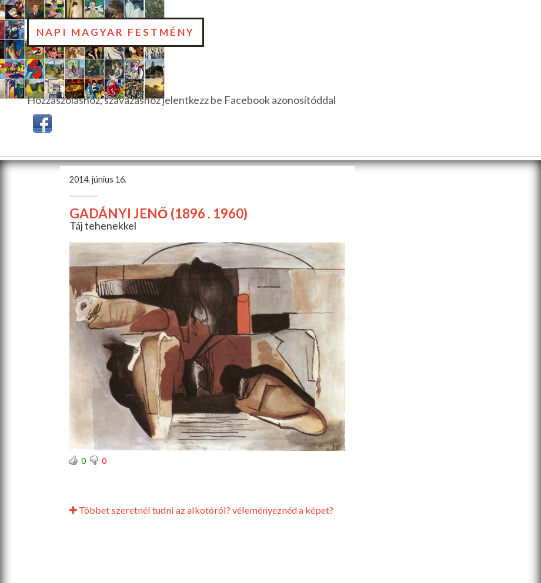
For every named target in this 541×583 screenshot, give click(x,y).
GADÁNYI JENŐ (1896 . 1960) (158, 213)
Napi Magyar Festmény (115, 32)
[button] (42, 121)
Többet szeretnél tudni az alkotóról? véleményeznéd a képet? (201, 509)
